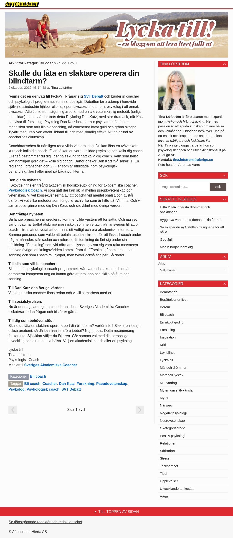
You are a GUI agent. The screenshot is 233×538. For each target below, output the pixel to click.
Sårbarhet (167, 451)
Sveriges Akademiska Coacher (50, 365)
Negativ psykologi (173, 413)
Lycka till (166, 360)
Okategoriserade (172, 428)
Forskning (85, 384)
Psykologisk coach (43, 389)
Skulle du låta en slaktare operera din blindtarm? (73, 77)
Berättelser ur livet (173, 299)
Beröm (165, 307)
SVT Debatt (93, 96)
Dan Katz (66, 384)
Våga (164, 496)
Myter (164, 398)
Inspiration (168, 337)
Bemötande (168, 292)
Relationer (167, 443)
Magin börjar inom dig (176, 247)
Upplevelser (169, 481)
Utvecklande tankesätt (177, 488)
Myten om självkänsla (176, 390)
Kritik (163, 345)
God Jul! (166, 239)
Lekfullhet (167, 352)
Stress (165, 458)
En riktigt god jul (172, 322)
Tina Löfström (61, 87)
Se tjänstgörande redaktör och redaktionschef (45, 522)
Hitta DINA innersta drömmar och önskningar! (185, 209)
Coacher (49, 384)
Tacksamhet (169, 466)
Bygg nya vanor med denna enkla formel (190, 220)
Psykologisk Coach (25, 190)
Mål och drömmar (173, 367)
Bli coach (38, 376)
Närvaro (166, 405)
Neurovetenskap (172, 420)
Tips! (163, 473)
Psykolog (16, 389)
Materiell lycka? (171, 375)
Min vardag (168, 383)
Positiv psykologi (172, 436)
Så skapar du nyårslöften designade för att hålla (192, 229)
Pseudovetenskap (111, 384)
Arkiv (161, 263)
